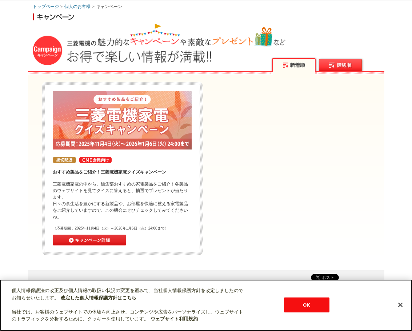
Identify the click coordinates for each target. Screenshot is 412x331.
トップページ (46, 6)
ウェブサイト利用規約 (174, 319)
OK (306, 304)
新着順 (294, 66)
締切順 (340, 66)
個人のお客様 (77, 6)
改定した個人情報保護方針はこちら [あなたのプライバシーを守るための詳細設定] (98, 297)
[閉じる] (400, 305)
